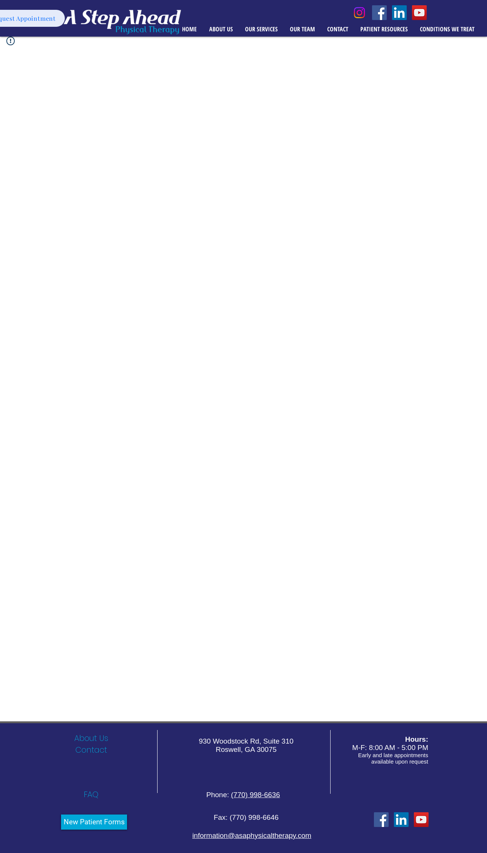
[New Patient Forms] (94, 822)
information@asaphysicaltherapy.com (251, 835)
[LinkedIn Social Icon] (399, 12)
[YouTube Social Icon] (419, 12)
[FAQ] (91, 794)
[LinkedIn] (401, 819)
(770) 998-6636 (255, 795)
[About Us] (91, 738)
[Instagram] (359, 12)
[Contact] (91, 750)
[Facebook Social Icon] (379, 12)
